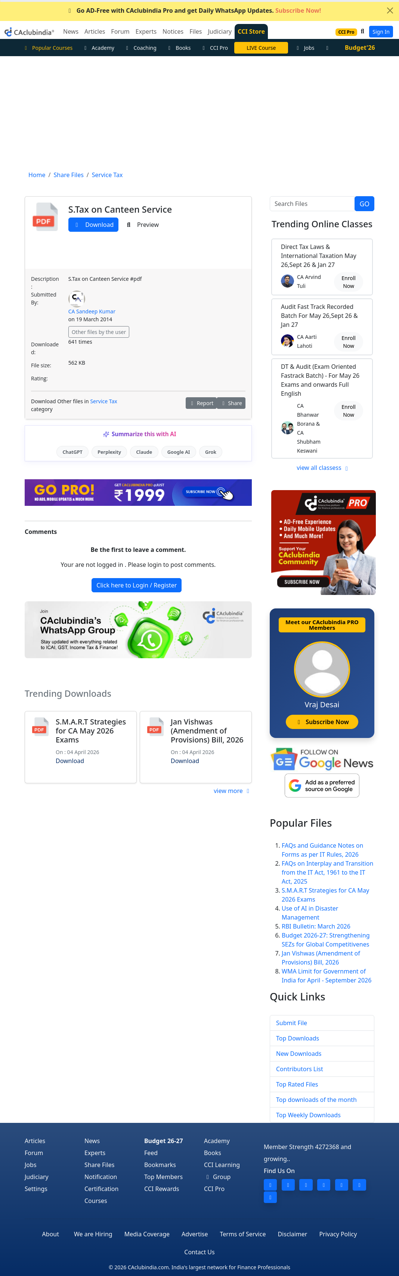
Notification (100, 1177)
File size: (41, 365)
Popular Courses (47, 47)
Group (217, 1177)
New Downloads (298, 1053)
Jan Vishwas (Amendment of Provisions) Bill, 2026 (207, 731)
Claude (144, 452)
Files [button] (195, 31)
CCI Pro (214, 47)
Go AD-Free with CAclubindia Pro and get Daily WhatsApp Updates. (193, 10)
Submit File (291, 1023)
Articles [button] (94, 31)
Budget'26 (360, 47)
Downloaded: (45, 348)
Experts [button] (146, 31)
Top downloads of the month (316, 1100)
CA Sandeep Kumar (91, 311)
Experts (94, 1153)
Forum (34, 1153)
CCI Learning (222, 1165)
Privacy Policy (338, 1234)
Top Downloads (297, 1038)
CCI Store (251, 31)
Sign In (381, 31)
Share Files (99, 1165)
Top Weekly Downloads (308, 1115)
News (92, 1141)
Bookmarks (160, 1165)
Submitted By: (43, 298)
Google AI (178, 452)
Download (93, 225)
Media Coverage (147, 1234)
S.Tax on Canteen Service (120, 209)
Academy (98, 47)
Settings (36, 1189)
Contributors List (299, 1069)
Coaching (140, 47)
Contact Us (199, 1252)
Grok (210, 452)
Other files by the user (99, 331)
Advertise (195, 1234)
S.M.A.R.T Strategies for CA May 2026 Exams (91, 731)
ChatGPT (72, 452)
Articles (35, 1141)
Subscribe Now (322, 722)
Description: (45, 282)
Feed (151, 1153)
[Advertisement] (199, 112)
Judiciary (37, 1177)
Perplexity (109, 452)
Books (178, 47)
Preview (142, 225)
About (50, 1234)
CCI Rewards (161, 1189)
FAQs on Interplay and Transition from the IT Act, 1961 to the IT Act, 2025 (327, 872)
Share (231, 403)
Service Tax (103, 401)
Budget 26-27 (163, 1141)
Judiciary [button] (220, 31)
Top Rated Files (297, 1084)
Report (201, 403)
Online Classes (322, 224)
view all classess (323, 468)
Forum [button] (120, 31)
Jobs (304, 47)
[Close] (390, 10)
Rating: (39, 378)
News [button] (70, 31)
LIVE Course (261, 47)
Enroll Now (348, 281)
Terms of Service (243, 1234)
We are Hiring (93, 1234)
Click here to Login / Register (136, 585)
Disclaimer (292, 1234)
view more (233, 791)
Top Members (163, 1177)
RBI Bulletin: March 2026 (316, 926)
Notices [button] (173, 31)
